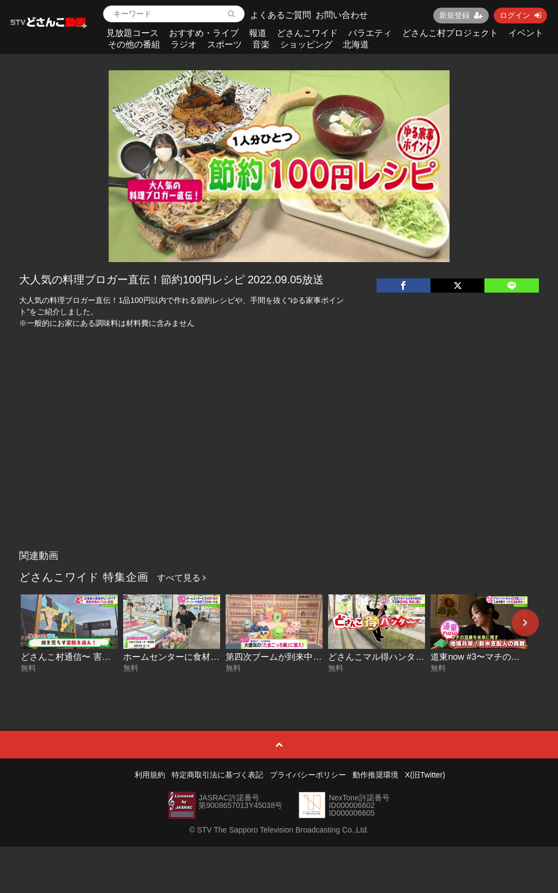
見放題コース (132, 33)
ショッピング (306, 44)
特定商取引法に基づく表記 (217, 774)
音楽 (261, 44)
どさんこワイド (307, 33)
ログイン (520, 15)
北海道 (356, 44)
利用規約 (150, 774)
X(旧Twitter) (425, 774)
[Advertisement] (279, 463)
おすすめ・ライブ (204, 33)
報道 (257, 33)
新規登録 (461, 15)
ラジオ (184, 44)
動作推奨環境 (375, 774)
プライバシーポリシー (308, 774)
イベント (525, 33)
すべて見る (181, 577)
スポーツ (224, 44)
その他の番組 (134, 44)
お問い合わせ (342, 15)
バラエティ (370, 33)
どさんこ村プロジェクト (450, 33)
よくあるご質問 (280, 15)
